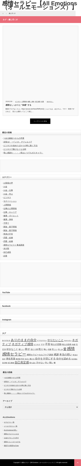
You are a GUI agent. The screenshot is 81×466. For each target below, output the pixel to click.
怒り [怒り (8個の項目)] (40, 349)
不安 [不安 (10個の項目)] (47, 344)
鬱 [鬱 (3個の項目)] (55, 363)
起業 (42, 101)
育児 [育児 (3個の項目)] (22, 359)
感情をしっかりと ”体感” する (18, 105)
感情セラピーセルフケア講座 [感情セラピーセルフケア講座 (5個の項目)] (40, 355)
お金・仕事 (8, 190)
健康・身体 (30, 101)
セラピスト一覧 (9, 422)
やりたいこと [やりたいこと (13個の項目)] (55, 340)
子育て (6, 223)
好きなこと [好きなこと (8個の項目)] (12, 349)
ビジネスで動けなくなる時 (14, 149)
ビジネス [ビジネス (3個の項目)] (37, 344)
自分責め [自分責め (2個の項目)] (74, 359)
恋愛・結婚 (8, 238)
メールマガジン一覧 (10, 426)
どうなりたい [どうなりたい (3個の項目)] (42, 340)
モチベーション (10, 201)
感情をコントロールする (12, 442)
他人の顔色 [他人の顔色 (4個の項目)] (67, 344)
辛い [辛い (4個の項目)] (47, 363)
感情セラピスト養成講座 (13, 245)
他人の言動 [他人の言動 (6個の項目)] (56, 344)
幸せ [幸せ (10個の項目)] (27, 349)
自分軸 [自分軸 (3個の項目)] (4, 363)
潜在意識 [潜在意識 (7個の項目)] (10, 358)
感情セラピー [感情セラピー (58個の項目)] (14, 354)
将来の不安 (8, 234)
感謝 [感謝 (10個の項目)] (56, 354)
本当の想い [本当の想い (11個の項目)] (65, 354)
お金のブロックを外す (11, 438)
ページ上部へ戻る (77, 462)
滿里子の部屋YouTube (11, 445)
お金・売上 (8, 194)
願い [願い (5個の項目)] (51, 362)
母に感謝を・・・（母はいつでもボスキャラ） (23, 153)
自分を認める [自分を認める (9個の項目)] (63, 358)
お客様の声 (8, 183)
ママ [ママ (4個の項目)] (43, 344)
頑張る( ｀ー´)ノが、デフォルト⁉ (17, 142)
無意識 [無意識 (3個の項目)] (18, 359)
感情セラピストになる (11, 434)
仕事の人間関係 (10, 208)
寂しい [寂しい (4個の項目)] (21, 349)
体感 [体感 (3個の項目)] (73, 344)
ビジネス (18, 101)
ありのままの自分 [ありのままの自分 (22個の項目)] (24, 340)
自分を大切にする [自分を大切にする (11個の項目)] (45, 358)
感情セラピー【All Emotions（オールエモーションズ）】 (38, 462)
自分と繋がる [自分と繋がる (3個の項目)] (30, 359)
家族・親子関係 (10, 227)
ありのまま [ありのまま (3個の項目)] (6, 340)
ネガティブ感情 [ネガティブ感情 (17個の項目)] (22, 344)
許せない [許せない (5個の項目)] (40, 362)
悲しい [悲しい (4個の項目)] (54, 349)
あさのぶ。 (50, 101)
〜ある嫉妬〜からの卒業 (13, 138)
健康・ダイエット (11, 216)
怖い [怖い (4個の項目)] (45, 349)
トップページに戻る (40, 121)
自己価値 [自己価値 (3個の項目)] (11, 363)
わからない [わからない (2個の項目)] (68, 340)
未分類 (6, 248)
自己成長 (37, 101)
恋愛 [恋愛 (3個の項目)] (49, 349)
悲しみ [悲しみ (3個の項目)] (60, 349)
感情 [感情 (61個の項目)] (71, 348)
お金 (5, 187)
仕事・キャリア (10, 212)
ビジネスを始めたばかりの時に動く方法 (20, 145)
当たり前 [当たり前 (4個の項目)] (34, 349)
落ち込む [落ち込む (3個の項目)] (32, 363)
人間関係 (24, 101)
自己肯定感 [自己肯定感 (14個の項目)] (22, 362)
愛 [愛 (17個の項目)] (64, 349)
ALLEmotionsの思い (10, 430)
